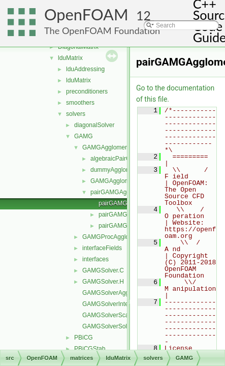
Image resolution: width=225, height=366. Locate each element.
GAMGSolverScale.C (111, 315)
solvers (75, 113)
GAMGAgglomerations (112, 147)
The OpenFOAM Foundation (102, 30)
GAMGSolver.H (103, 281)
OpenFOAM (86, 14)
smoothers (80, 102)
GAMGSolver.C (103, 270)
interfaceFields (102, 248)
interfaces (95, 259)
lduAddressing (85, 69)
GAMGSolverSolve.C (111, 326)
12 (143, 15)
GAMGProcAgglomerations (119, 236)
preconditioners (87, 91)
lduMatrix (70, 58)
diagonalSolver (94, 125)
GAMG (83, 136)
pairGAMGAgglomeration (124, 192)
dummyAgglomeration (120, 169)
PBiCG (83, 337)
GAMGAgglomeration (119, 181)
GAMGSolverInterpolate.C (117, 304)
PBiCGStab (89, 348)
